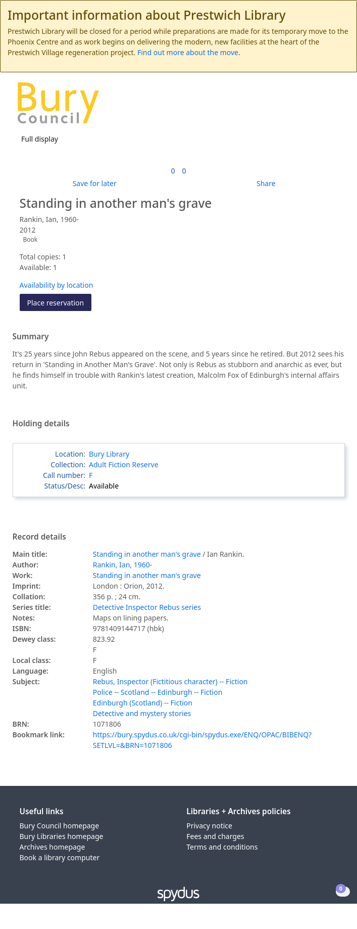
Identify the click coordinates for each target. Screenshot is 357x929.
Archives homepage (52, 847)
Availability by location (56, 285)
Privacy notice (209, 825)
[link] (173, 170)
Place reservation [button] (59, 302)
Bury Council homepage (59, 825)
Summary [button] (31, 336)
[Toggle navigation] (334, 107)
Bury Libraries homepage (62, 836)
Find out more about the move (187, 52)
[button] (321, 107)
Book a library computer (60, 857)
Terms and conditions (222, 847)
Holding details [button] (41, 423)
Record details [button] (39, 537)
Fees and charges (215, 836)
